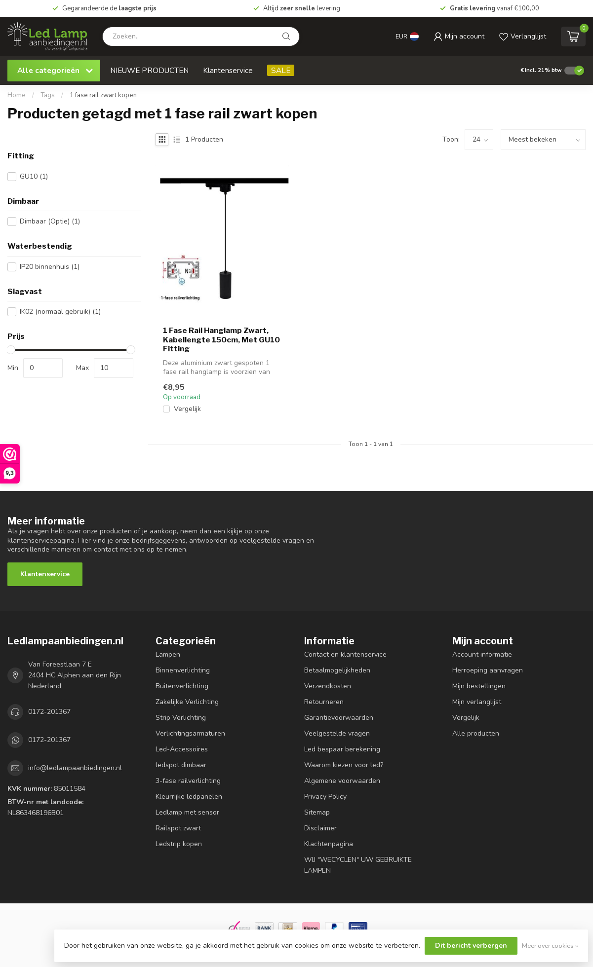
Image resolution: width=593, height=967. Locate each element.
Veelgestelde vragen (337, 733)
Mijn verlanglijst (476, 702)
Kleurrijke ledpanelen (189, 796)
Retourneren (324, 702)
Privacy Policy (325, 796)
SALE (280, 70)
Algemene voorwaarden (342, 780)
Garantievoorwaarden (338, 717)
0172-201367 (49, 711)
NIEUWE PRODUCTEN (149, 70)
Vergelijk (187, 408)
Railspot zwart (178, 828)
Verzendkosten (327, 686)
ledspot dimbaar (181, 765)
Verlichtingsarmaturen (190, 733)
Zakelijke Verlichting (187, 702)
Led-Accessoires (182, 749)
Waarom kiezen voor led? (343, 765)
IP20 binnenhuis (49, 266)
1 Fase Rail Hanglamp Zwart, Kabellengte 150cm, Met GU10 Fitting (221, 339)
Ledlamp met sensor (187, 812)
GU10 (34, 176)
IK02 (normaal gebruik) (60, 311)
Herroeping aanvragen (487, 670)
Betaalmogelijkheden (337, 670)
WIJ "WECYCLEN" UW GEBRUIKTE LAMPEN (358, 865)
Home (16, 95)
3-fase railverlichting (188, 780)
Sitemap (317, 812)
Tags (47, 95)
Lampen (168, 654)
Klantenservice (228, 70)
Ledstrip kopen (179, 844)
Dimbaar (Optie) (50, 221)
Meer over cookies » (550, 945)
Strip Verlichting (181, 717)
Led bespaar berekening (342, 749)
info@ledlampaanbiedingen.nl (75, 768)
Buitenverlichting (182, 686)
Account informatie (482, 654)
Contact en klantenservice (345, 654)
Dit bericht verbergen (471, 945)
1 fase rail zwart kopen (103, 95)
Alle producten (475, 733)
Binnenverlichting (183, 670)
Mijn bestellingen (479, 686)
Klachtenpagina (328, 844)
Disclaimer (320, 828)
